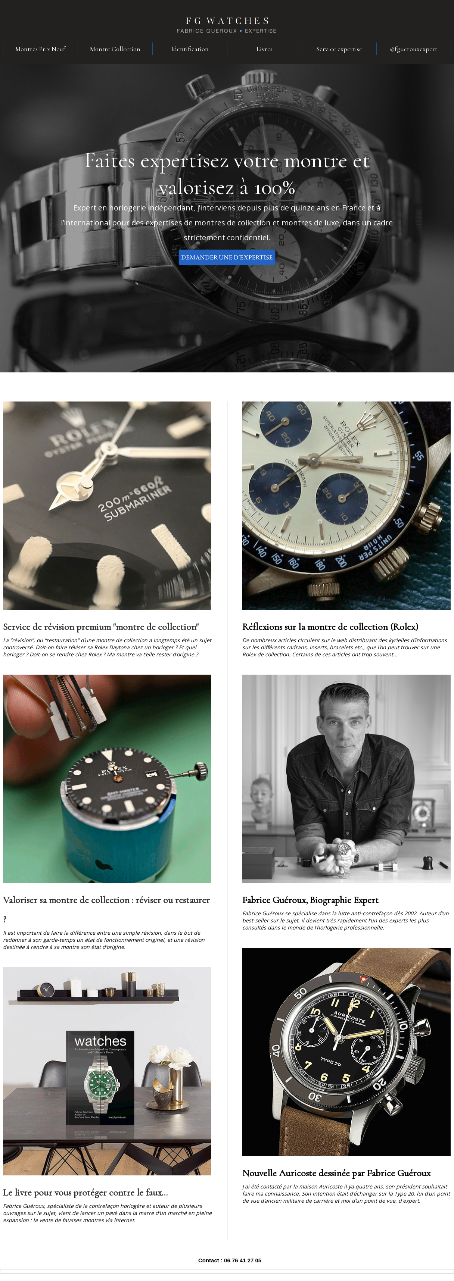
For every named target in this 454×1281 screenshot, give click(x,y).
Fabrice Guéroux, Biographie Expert (310, 900)
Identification (190, 49)
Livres (264, 49)
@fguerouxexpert (413, 49)
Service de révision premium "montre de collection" (101, 626)
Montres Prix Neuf (40, 49)
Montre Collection (115, 49)
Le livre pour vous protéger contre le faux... (85, 1192)
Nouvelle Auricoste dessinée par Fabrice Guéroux (336, 1173)
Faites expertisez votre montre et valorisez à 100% (227, 173)
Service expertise (339, 49)
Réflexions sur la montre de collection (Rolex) (330, 626)
